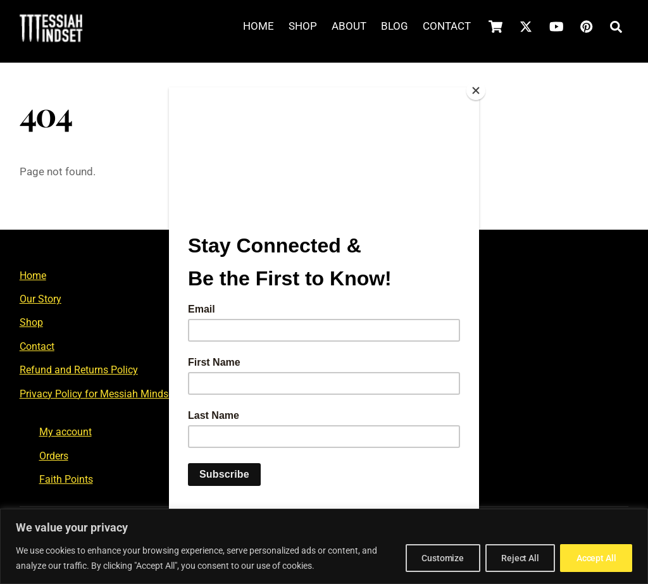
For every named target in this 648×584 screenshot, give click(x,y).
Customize (432, 558)
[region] (324, 546)
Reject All (514, 558)
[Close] (475, 90)
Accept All (594, 558)
